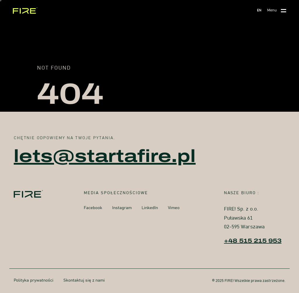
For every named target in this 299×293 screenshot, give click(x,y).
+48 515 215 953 (252, 240)
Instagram (122, 208)
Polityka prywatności (33, 280)
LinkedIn (150, 208)
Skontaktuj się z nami (84, 280)
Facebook (93, 208)
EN (259, 10)
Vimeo (174, 208)
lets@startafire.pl (105, 156)
